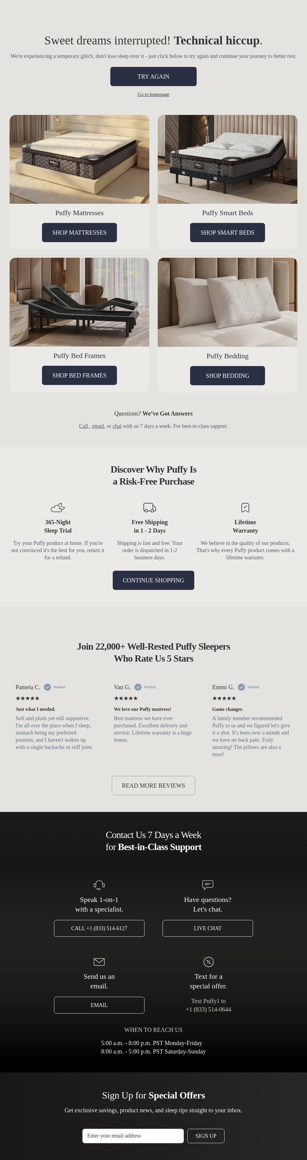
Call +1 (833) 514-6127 (99, 928)
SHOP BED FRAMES (79, 375)
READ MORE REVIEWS (153, 785)
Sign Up (205, 1136)
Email (99, 1005)
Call (84, 426)
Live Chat (208, 928)
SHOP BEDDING (227, 375)
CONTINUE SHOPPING (153, 580)
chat (117, 426)
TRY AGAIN (153, 76)
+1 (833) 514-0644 (208, 1009)
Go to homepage (153, 94)
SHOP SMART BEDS (228, 232)
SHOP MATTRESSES (79, 232)
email (98, 426)
